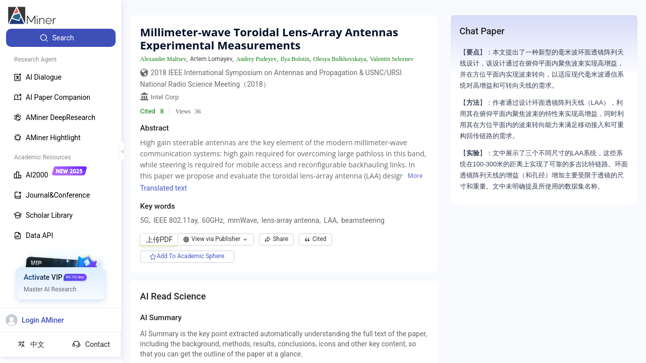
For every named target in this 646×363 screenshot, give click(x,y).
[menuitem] (61, 38)
